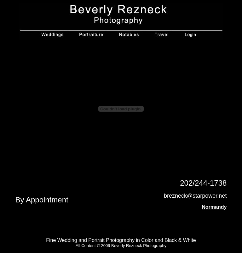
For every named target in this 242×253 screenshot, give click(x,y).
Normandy (214, 207)
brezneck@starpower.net (195, 196)
